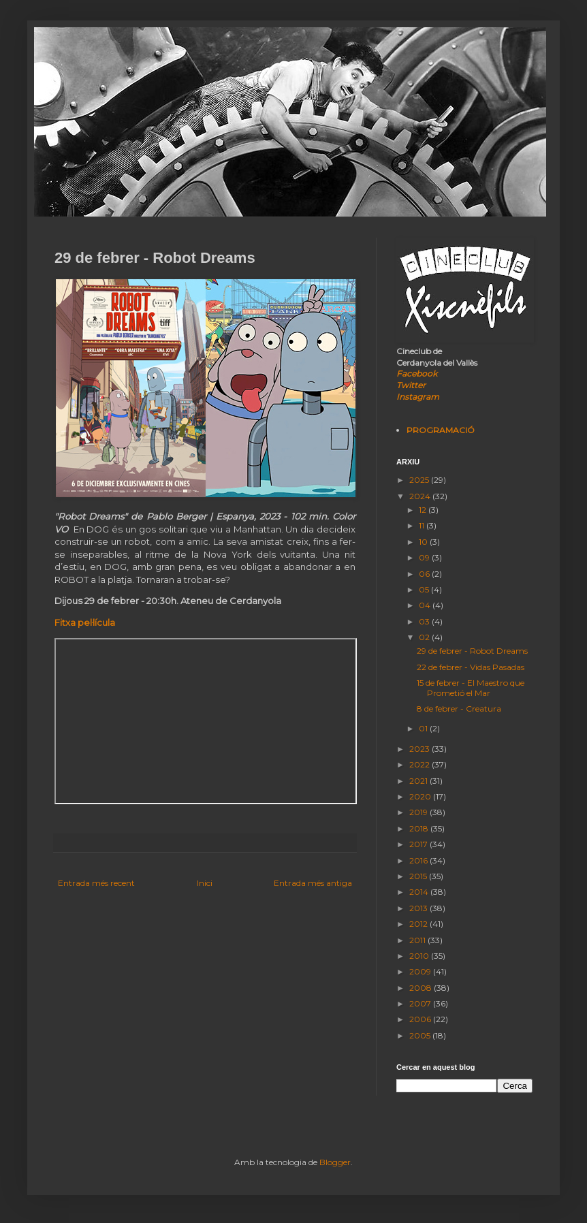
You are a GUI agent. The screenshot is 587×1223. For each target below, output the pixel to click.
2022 (420, 764)
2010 (420, 956)
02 (425, 637)
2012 (419, 924)
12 (423, 510)
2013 (419, 908)
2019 (419, 812)
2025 (420, 480)
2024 (420, 496)
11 (422, 525)
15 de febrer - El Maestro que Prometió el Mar (470, 687)
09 (425, 557)
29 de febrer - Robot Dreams (472, 651)
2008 (421, 988)
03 (425, 621)
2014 (419, 892)
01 (424, 728)
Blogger (335, 1162)
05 (425, 589)
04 (425, 605)
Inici (204, 883)
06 (425, 574)
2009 (421, 971)
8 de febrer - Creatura (459, 708)
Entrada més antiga (313, 883)
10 (424, 542)
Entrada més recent (96, 883)
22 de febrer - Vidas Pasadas (470, 667)
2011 (418, 940)
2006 (421, 1019)
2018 (419, 828)
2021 (419, 781)
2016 (419, 860)
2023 (420, 749)
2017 (419, 844)
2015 (419, 876)
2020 (421, 796)
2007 (421, 1003)
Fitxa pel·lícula (84, 622)
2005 (420, 1035)
